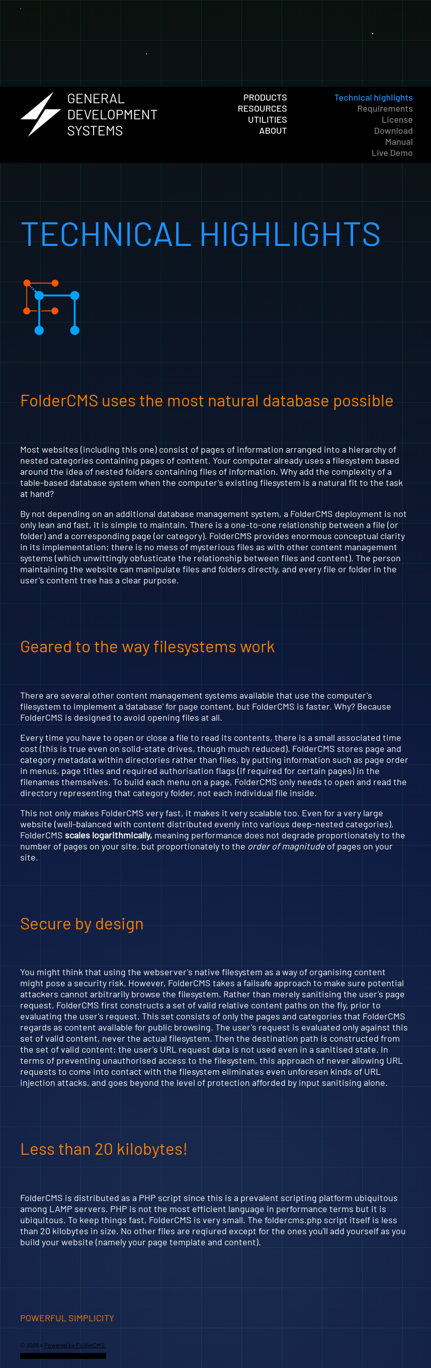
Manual (399, 141)
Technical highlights (373, 97)
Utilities (267, 119)
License (397, 119)
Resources (262, 108)
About (273, 130)
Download (393, 130)
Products (265, 97)
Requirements (385, 108)
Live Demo (392, 152)
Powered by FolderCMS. (75, 1344)
